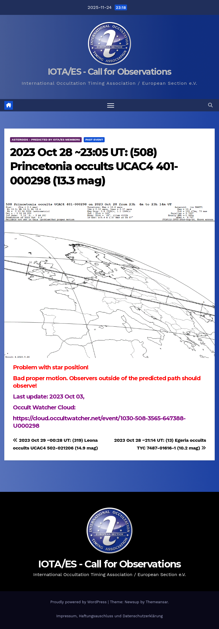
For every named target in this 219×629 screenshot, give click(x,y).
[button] (210, 105)
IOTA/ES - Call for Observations (109, 71)
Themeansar (157, 602)
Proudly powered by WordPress (79, 602)
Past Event (94, 139)
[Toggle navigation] (110, 105)
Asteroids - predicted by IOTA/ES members (46, 139)
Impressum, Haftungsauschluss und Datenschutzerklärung (109, 616)
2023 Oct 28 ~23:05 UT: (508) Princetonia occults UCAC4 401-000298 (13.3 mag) (94, 166)
